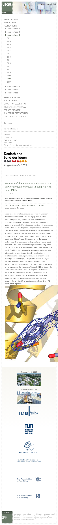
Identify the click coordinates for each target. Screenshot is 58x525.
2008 (9, 79)
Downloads (8, 123)
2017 (9, 51)
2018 (9, 48)
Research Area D (12, 86)
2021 (9, 38)
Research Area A (12, 29)
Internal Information (11, 129)
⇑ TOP (6, 513)
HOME (4, 12)
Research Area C (12, 35)
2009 (9, 76)
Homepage (17, 514)
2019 (9, 44)
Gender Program (12, 110)
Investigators (11, 101)
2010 (9, 73)
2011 (9, 69)
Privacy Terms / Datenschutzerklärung (18, 145)
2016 (9, 54)
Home (7, 175)
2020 (9, 41)
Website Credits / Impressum (32, 518)
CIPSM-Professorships (15, 104)
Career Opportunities (15, 116)
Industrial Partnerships (16, 113)
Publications (10, 26)
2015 (9, 57)
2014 (9, 60)
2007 (9, 82)
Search (31, 519)
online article (19, 208)
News (24, 514)
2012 (9, 66)
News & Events (11, 19)
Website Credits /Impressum (10, 141)
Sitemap (7, 135)
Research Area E (12, 90)
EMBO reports (10, 208)
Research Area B (12, 32)
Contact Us (17, 518)
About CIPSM (10, 22)
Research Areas (12, 97)
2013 (9, 63)
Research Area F (12, 93)
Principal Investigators (21, 516)
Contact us (8, 137)
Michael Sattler (27, 200)
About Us (30, 514)
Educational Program (15, 107)
